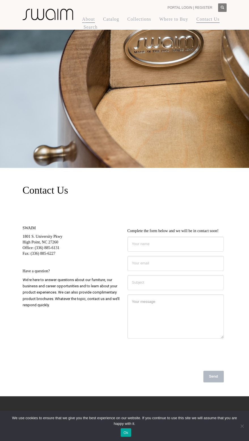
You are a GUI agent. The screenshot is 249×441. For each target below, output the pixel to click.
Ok (126, 433)
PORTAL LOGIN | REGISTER (189, 8)
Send (213, 376)
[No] (242, 426)
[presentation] (170, 354)
